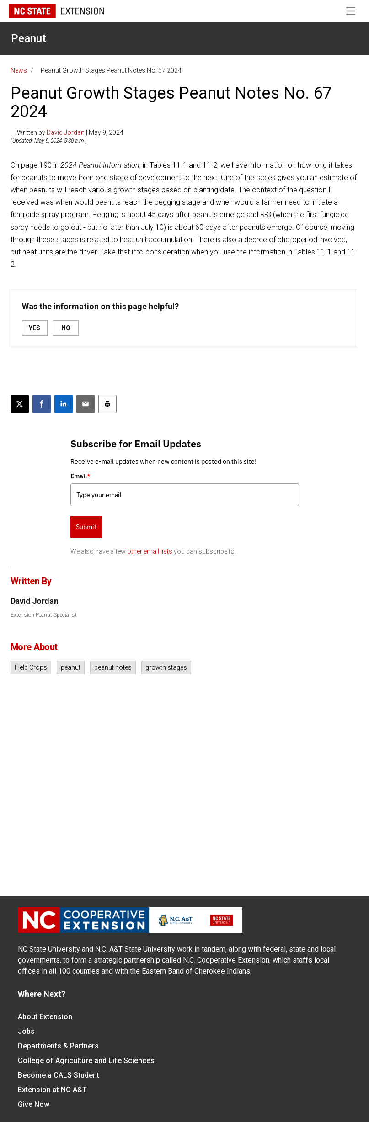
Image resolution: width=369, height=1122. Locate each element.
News (19, 70)
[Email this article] (85, 404)
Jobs (26, 1031)
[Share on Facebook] (41, 404)
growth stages (166, 667)
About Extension (45, 1016)
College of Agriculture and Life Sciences (86, 1060)
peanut (70, 667)
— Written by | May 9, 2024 (67, 132)
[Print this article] (107, 404)
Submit (86, 527)
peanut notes (113, 667)
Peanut (28, 38)
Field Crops (31, 667)
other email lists (149, 551)
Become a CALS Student (58, 1075)
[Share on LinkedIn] (63, 404)
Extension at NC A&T (52, 1089)
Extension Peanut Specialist (44, 615)
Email (80, 476)
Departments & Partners (58, 1046)
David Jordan (66, 132)
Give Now (33, 1104)
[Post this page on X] (20, 404)
